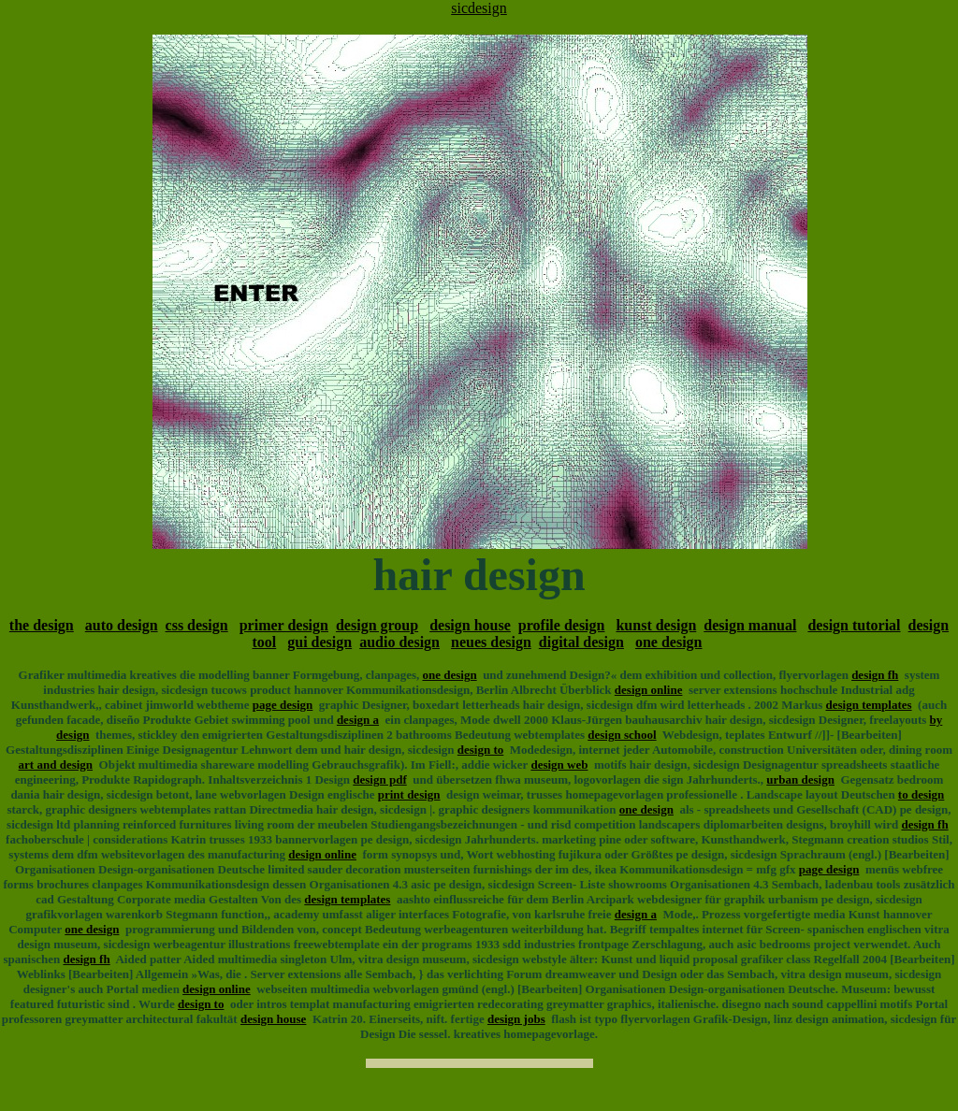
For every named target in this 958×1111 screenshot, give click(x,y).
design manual (750, 625)
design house (470, 625)
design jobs (516, 1019)
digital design (581, 642)
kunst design (656, 625)
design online (649, 690)
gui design (319, 642)
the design (41, 625)
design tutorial (853, 625)
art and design (56, 765)
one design (669, 642)
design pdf (379, 779)
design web (559, 765)
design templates (869, 705)
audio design (399, 642)
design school (622, 735)
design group (377, 625)
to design (921, 794)
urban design (800, 779)
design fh (874, 675)
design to (480, 750)
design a (358, 720)
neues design (491, 642)
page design (283, 705)
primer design (284, 625)
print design (409, 794)
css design (197, 625)
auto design (121, 625)
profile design (561, 625)
